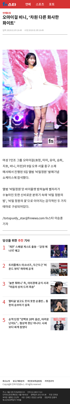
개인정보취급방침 (34, 381)
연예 (28, 4)
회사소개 (6, 381)
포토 (51, 4)
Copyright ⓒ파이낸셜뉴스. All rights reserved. (22, 384)
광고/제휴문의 (18, 381)
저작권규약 (49, 381)
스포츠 (40, 4)
